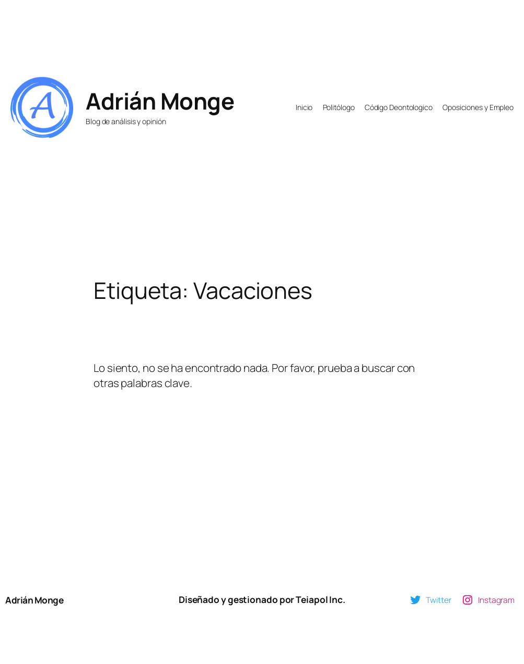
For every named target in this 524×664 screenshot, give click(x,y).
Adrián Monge (160, 101)
